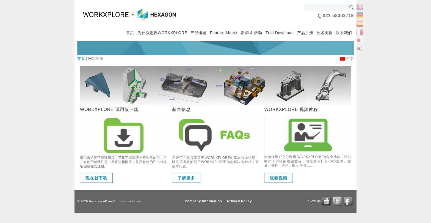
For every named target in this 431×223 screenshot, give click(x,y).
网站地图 (95, 58)
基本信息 (181, 109)
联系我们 (344, 33)
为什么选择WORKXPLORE (162, 33)
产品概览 (198, 33)
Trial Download (280, 33)
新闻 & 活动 (251, 33)
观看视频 (278, 178)
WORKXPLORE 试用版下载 (109, 109)
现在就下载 (96, 178)
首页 (130, 33)
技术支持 (324, 33)
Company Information (203, 201)
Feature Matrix (223, 33)
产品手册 (305, 33)
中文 (350, 58)
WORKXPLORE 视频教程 (291, 109)
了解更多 (186, 178)
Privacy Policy (239, 201)
